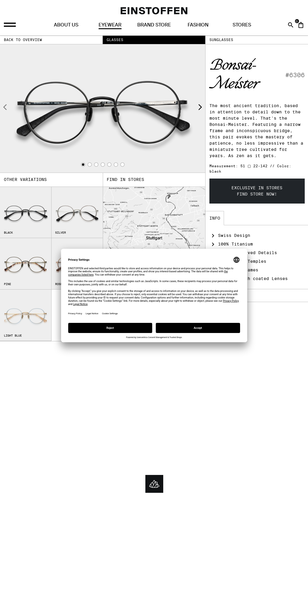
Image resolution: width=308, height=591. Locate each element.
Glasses (115, 40)
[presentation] (5, 108)
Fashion (198, 25)
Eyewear (110, 25)
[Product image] (102, 108)
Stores (242, 25)
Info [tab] (214, 218)
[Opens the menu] (10, 25)
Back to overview (23, 40)
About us (66, 25)
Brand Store (154, 25)
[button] (83, 164)
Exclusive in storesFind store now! (256, 190)
